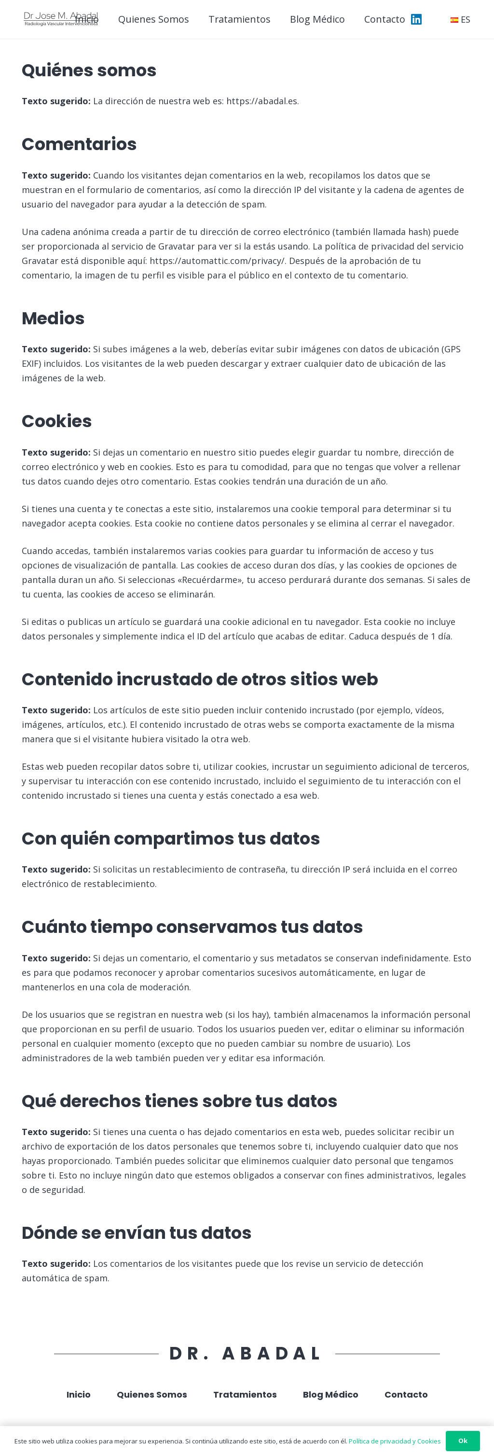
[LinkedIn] (416, 19)
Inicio (79, 1394)
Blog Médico (330, 1394)
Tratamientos (245, 1394)
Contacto (406, 1394)
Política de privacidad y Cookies (395, 1441)
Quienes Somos (152, 1394)
